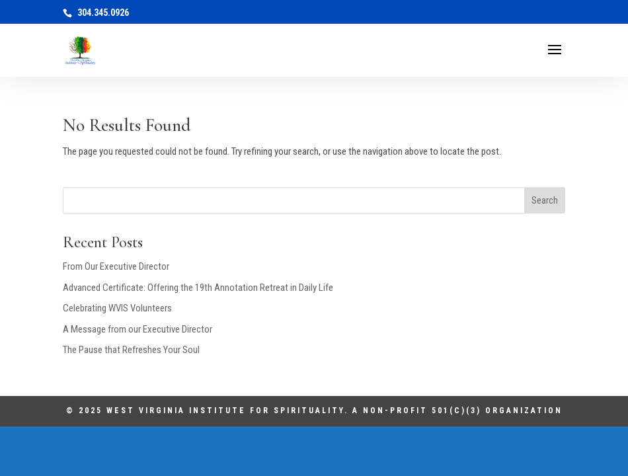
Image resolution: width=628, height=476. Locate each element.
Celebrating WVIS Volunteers (117, 308)
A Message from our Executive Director (137, 329)
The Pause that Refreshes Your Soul (131, 350)
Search (544, 200)
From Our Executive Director (116, 266)
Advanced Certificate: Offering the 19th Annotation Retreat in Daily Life (198, 288)
